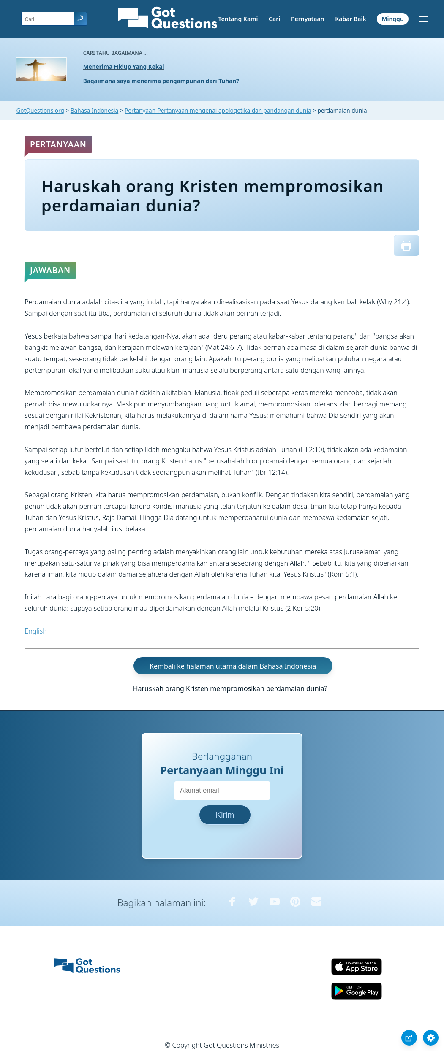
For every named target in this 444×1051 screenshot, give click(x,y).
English (35, 631)
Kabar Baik (350, 19)
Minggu (392, 19)
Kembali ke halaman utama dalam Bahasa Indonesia (233, 665)
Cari (274, 19)
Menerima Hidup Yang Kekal (123, 66)
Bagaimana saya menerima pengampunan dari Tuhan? (161, 81)
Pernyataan (307, 19)
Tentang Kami (238, 19)
